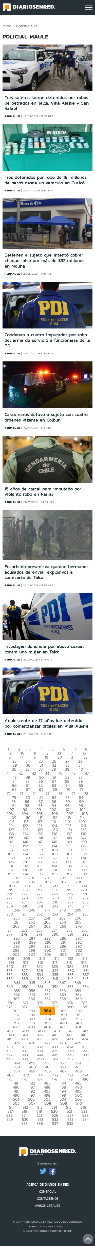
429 (78, 1043)
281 (70, 934)
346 (47, 982)
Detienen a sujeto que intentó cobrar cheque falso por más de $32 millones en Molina (44, 260)
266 (16, 926)
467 (63, 1071)
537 (55, 1123)
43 (34, 773)
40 (81, 769)
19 (46, 757)
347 (63, 982)
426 (32, 1043)
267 (32, 926)
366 (32, 998)
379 (55, 1006)
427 (47, 1043)
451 (55, 1059)
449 (25, 1059)
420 (25, 1039)
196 (55, 874)
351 (40, 986)
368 (63, 998)
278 (24, 934)
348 (78, 982)
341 (55, 978)
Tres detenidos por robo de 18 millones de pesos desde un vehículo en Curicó (46, 180)
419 (9, 1039)
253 (55, 914)
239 (10, 906)
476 (25, 1079)
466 (47, 1071)
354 (86, 986)
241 (40, 906)
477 (39, 1079)
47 (87, 773)
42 (21, 773)
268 (47, 926)
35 (14, 769)
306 (63, 954)
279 (39, 934)
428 (63, 1043)
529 (10, 1119)
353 (70, 986)
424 (85, 1039)
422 (55, 1039)
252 (40, 914)
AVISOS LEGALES (47, 1205)
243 (70, 906)
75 (47, 793)
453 (86, 1059)
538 (70, 1123)
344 (17, 982)
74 (34, 793)
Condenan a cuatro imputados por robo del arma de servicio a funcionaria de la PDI (47, 340)
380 (70, 1006)
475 (9, 1079)
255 (85, 914)
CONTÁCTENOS (47, 1198)
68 (41, 789)
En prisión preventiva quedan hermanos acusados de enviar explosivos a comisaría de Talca (46, 572)
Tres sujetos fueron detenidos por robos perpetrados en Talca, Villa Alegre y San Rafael (47, 103)
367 (47, 998)
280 (55, 934)
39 (67, 769)
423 (70, 1039)
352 (55, 986)
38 (54, 769)
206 (47, 882)
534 (86, 1119)
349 (10, 986)
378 (39, 1006)
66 (14, 789)
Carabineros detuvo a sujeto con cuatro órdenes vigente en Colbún (46, 417)
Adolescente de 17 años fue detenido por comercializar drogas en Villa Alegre (46, 723)
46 (73, 773)
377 (24, 1006)
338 (9, 978)
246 (32, 910)
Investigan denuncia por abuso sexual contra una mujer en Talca (44, 649)
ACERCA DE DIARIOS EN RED (47, 1184)
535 (25, 1123)
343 (86, 978)
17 (21, 757)
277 (9, 934)
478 (54, 1079)
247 (47, 910)
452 (70, 1059)
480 (85, 1079)
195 (40, 874)
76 (61, 793)
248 (63, 910)
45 (60, 773)
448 (9, 1059)
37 (41, 769)
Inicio (7, 26)
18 (34, 757)
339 (25, 978)
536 (40, 1123)
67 (28, 789)
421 (40, 1039)
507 (32, 1103)
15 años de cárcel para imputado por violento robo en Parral (43, 492)
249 (78, 910)
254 (70, 914)
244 (86, 906)
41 (8, 773)
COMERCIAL (47, 1191)
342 (70, 978)
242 (55, 906)
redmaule (12, 116)
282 (85, 934)
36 (27, 769)
